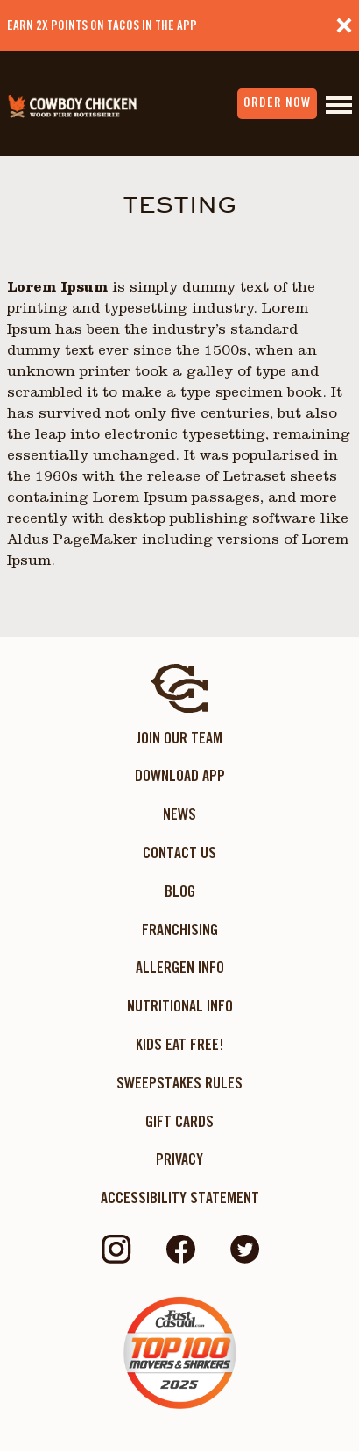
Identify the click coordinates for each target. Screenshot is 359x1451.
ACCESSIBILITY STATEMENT (180, 1197)
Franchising (180, 929)
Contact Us (179, 852)
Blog (180, 891)
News (179, 814)
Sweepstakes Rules (179, 1083)
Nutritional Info (180, 1006)
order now (277, 102)
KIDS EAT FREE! (180, 1044)
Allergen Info (180, 967)
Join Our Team (179, 738)
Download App (180, 775)
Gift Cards (179, 1121)
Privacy (179, 1159)
